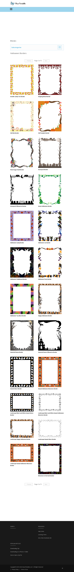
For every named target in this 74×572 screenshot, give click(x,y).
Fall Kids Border (14, 133)
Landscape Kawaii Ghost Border (47, 439)
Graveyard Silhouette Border (18, 206)
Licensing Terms (42, 534)
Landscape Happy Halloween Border (20, 439)
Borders (13, 41)
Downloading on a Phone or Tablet (19, 551)
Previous (28, 60)
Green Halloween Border (45, 206)
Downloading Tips (14, 548)
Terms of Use (24, 569)
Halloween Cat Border (44, 242)
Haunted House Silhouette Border (47, 352)
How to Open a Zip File (16, 555)
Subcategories (16, 47)
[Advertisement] (37, 27)
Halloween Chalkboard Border (18, 279)
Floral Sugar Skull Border (17, 169)
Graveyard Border (43, 169)
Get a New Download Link (44, 538)
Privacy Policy (15, 569)
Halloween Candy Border (17, 242)
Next (46, 60)
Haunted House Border (16, 352)
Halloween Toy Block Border (18, 315)
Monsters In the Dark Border (46, 475)
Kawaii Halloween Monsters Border (48, 389)
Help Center (41, 531)
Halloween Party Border (44, 279)
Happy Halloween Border (45, 315)
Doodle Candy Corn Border (17, 96)
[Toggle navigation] (11, 9)
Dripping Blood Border (44, 96)
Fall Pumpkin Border (43, 133)
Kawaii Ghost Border (16, 389)
